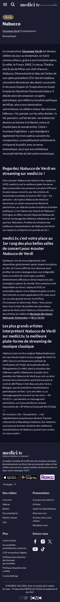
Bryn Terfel (37, 317)
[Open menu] (5, 4)
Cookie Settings (10, 576)
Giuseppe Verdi (11, 30)
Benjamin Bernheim (41, 313)
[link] (10, 477)
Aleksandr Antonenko (15, 317)
